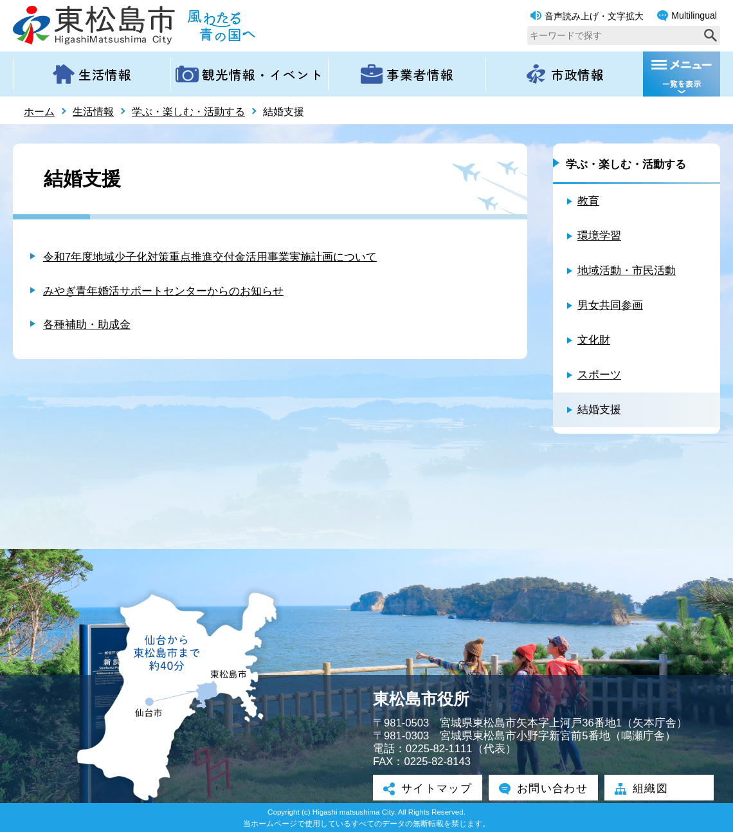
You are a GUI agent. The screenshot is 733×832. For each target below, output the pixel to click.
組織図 (641, 788)
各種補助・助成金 (87, 325)
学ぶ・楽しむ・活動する (188, 111)
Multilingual (687, 15)
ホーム (39, 111)
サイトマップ (427, 788)
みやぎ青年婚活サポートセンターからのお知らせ (163, 291)
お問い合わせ (543, 788)
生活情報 (93, 111)
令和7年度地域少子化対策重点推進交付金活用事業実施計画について (210, 257)
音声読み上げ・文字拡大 (587, 16)
